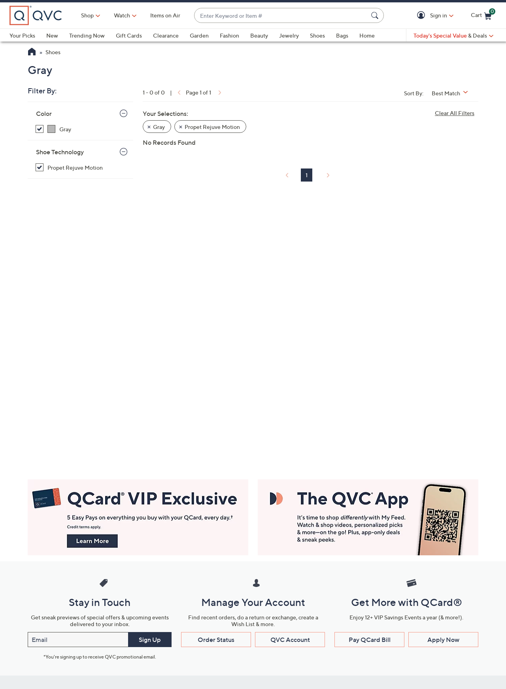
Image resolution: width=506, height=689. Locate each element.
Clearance (166, 35)
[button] (422, 16)
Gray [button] (159, 126)
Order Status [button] (216, 640)
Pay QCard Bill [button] (370, 640)
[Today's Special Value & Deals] (453, 36)
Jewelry (289, 35)
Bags (342, 35)
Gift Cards (129, 35)
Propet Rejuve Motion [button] (212, 126)
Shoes (317, 35)
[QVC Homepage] (32, 52)
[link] (178, 92)
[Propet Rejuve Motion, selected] (81, 167)
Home (367, 35)
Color (44, 113)
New (52, 35)
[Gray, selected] (81, 129)
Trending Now (87, 35)
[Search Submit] (375, 15)
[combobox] (281, 15)
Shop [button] (87, 15)
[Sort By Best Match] (452, 93)
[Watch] (122, 15)
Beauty (259, 35)
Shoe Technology (60, 152)
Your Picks (22, 35)
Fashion (229, 35)
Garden (199, 35)
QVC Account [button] (290, 640)
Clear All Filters (454, 113)
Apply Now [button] (443, 640)
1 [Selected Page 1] (307, 175)
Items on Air (165, 15)
